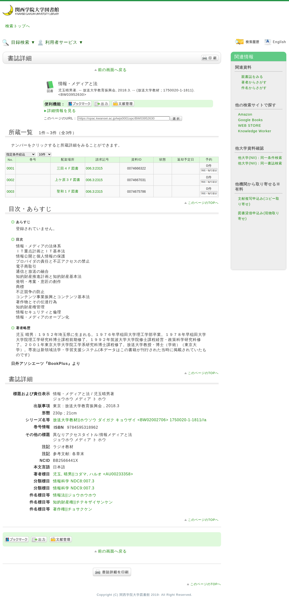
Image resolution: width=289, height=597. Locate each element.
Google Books (250, 120)
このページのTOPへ (203, 203)
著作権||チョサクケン (72, 509)
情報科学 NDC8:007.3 (74, 481)
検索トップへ (17, 26)
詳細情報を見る (61, 111)
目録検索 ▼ (18, 42)
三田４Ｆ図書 (68, 168)
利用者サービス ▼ (60, 42)
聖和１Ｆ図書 (68, 191)
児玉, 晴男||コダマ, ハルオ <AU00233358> (93, 474)
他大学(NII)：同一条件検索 (260, 158)
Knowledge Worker (254, 131)
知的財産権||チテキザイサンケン (83, 502)
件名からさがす (254, 88)
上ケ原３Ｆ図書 (67, 180)
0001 (10, 168)
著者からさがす (254, 82)
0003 (10, 191)
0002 (10, 180)
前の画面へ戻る (112, 70)
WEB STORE (249, 125)
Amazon (245, 114)
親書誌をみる (252, 77)
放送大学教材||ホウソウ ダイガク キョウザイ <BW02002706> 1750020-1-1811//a (130, 420)
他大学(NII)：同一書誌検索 (260, 163)
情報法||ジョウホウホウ (74, 495)
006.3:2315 (94, 168)
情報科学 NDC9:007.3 (74, 488)
